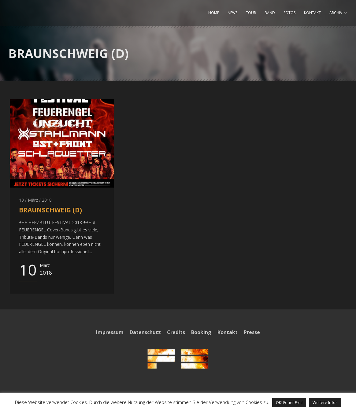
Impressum (110, 332)
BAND (270, 12)
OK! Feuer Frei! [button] (289, 402)
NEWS (232, 12)
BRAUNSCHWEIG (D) (50, 210)
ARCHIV (335, 12)
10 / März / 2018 (35, 200)
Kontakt (227, 332)
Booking (201, 332)
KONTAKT (312, 12)
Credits (176, 332)
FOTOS (289, 12)
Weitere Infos (325, 402)
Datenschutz (145, 332)
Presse (252, 332)
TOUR (251, 12)
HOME (213, 12)
